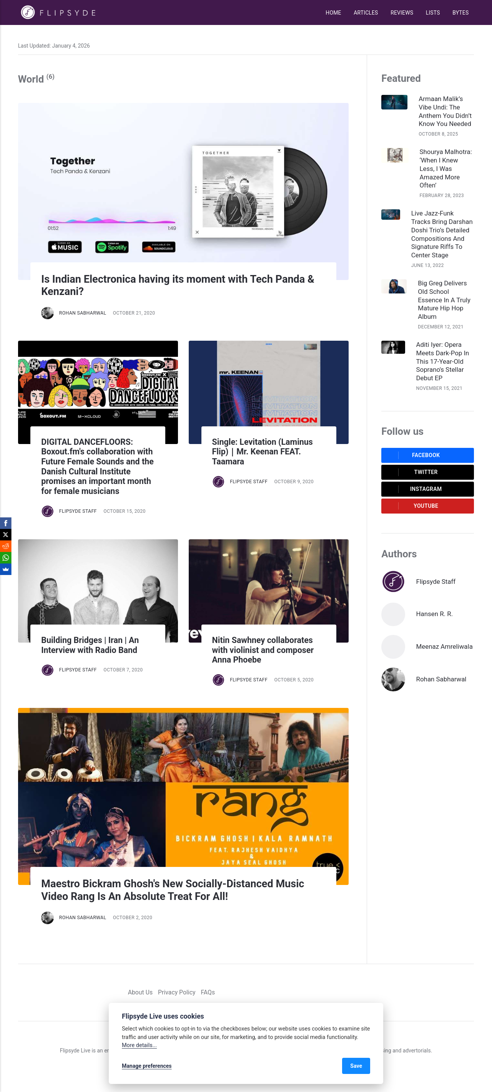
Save (356, 1066)
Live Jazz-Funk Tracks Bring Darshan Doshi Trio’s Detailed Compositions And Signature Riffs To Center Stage (442, 234)
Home (333, 13)
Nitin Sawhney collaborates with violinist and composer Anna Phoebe (263, 649)
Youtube (412, 506)
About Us (140, 992)
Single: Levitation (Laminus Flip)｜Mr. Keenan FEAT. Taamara (262, 451)
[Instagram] (459, 992)
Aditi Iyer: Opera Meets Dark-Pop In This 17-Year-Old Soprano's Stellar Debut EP (442, 361)
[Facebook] (437, 992)
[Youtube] (470, 992)
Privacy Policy (176, 992)
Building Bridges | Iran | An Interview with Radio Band (91, 645)
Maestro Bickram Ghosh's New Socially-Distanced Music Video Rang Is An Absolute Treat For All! (172, 890)
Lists (433, 13)
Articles (366, 13)
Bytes (460, 13)
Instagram (414, 489)
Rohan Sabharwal (82, 313)
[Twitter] (448, 992)
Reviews (402, 13)
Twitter (412, 472)
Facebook (413, 455)
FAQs (208, 992)
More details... (139, 1045)
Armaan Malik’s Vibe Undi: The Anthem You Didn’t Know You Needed (445, 111)
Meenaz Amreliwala (444, 646)
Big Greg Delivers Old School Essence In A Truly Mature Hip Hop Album (444, 300)
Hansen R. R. (434, 614)
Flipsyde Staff (78, 511)
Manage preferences (147, 1066)
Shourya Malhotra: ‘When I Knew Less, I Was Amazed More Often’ (446, 168)
